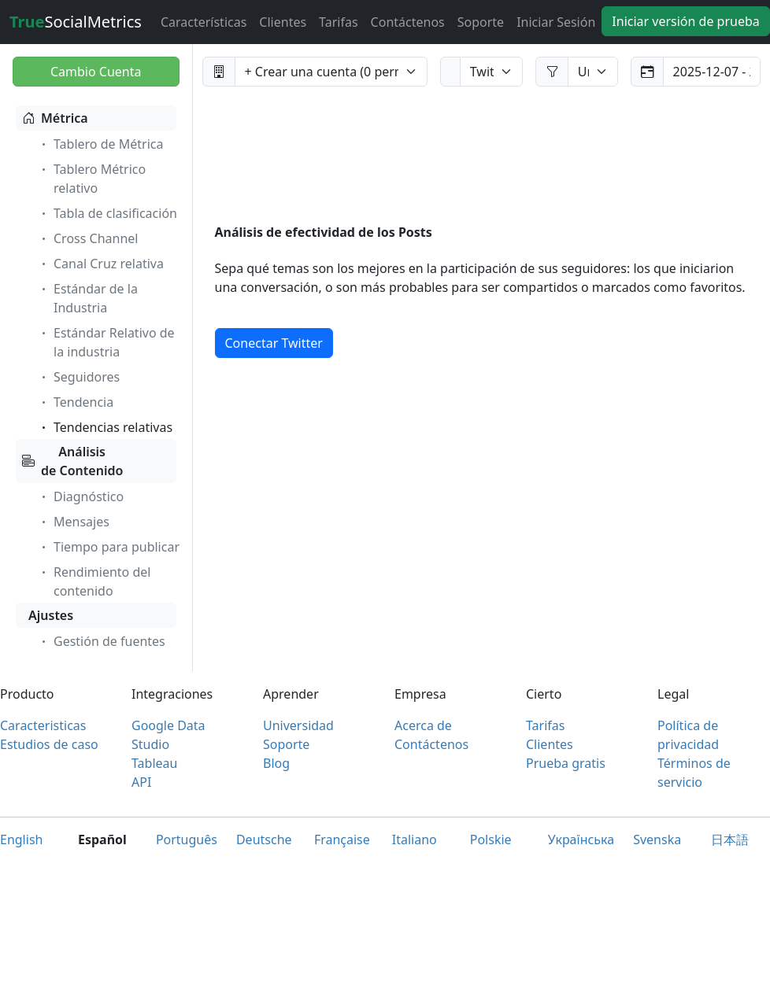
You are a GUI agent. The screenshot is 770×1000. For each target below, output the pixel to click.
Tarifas (338, 22)
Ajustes (50, 615)
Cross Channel (88, 238)
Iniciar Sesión (555, 22)
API (141, 782)
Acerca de (423, 725)
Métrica (55, 118)
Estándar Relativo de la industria (106, 342)
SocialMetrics (75, 21)
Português (186, 839)
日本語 (730, 839)
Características (203, 22)
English (21, 839)
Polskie (491, 839)
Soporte (480, 22)
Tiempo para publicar (109, 546)
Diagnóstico (81, 496)
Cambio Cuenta (96, 71)
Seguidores (79, 376)
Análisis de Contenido (72, 461)
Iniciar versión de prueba (685, 21)
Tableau (154, 763)
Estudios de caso (49, 744)
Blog (276, 763)
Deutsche (264, 839)
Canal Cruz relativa (101, 263)
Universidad (298, 725)
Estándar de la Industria (88, 298)
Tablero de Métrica (100, 144)
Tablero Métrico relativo (92, 178)
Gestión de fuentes (101, 641)
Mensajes (73, 521)
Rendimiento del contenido (94, 581)
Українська (581, 839)
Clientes (282, 22)
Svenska (657, 839)
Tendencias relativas (105, 427)
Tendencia (75, 402)
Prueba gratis (565, 763)
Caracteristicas (43, 725)
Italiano (414, 839)
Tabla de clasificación (107, 213)
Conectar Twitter (274, 343)
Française (342, 839)
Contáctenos (408, 22)
